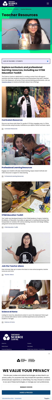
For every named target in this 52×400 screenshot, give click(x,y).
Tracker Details (18, 398)
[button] (49, 354)
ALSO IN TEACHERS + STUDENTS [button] (13, 61)
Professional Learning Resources (14, 176)
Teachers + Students (12, 9)
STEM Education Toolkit (11, 227)
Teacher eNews (6, 82)
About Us (4, 343)
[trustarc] (47, 398)
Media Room (5, 346)
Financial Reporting (7, 349)
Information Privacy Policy (8, 398)
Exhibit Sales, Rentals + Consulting (35, 349)
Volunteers (30, 346)
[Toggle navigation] (47, 3)
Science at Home (10, 322)
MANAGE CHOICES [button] (26, 387)
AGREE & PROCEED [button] (26, 393)
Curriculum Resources (11, 129)
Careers (29, 343)
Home (3, 9)
